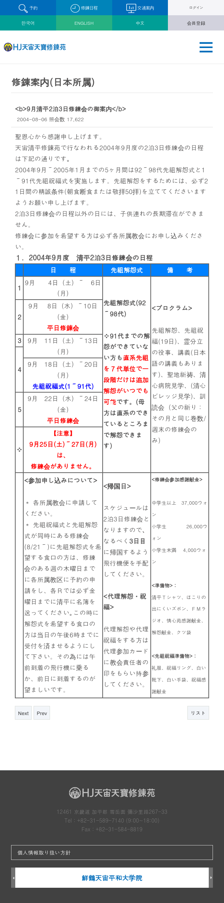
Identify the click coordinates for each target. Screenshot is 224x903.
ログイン (196, 7)
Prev (42, 713)
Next (23, 713)
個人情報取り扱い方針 (44, 852)
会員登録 (196, 23)
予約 (28, 8)
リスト (198, 713)
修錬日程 (84, 8)
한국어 (28, 23)
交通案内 (140, 8)
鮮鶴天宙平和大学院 (112, 877)
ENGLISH (83, 23)
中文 (140, 23)
